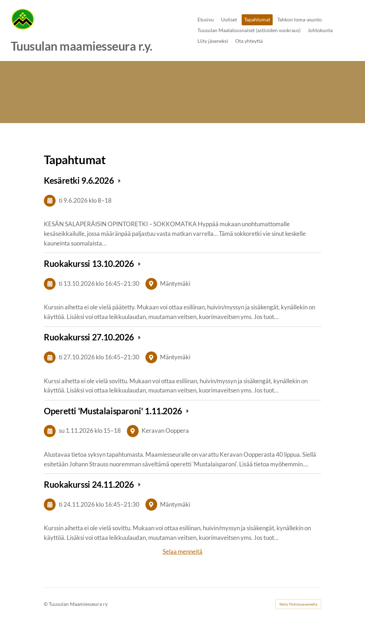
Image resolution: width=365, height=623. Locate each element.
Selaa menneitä (182, 551)
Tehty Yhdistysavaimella (298, 604)
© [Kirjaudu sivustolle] (46, 604)
